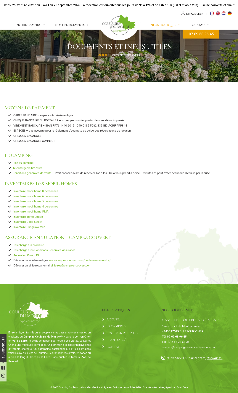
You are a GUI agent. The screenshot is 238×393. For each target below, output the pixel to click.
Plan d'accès (115, 340)
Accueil (111, 319)
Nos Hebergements (72, 25)
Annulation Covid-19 (26, 255)
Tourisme (199, 25)
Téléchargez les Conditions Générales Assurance (44, 250)
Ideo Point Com (179, 387)
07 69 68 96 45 (201, 34)
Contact (112, 347)
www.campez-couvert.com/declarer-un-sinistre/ (79, 260)
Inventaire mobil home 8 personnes (35, 191)
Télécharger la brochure (28, 168)
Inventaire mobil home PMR (31, 211)
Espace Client (195, 13)
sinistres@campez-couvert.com (71, 265)
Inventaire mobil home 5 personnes (35, 201)
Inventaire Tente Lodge (28, 216)
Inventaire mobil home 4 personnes (35, 206)
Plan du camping (23, 162)
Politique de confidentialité (127, 387)
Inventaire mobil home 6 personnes (35, 196)
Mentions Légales (101, 387)
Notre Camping (31, 25)
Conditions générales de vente (32, 173)
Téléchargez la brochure (28, 245)
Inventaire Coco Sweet (27, 221)
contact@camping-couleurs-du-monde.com (189, 347)
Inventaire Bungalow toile (29, 227)
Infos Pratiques (165, 25)
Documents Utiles (120, 333)
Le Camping (114, 326)
